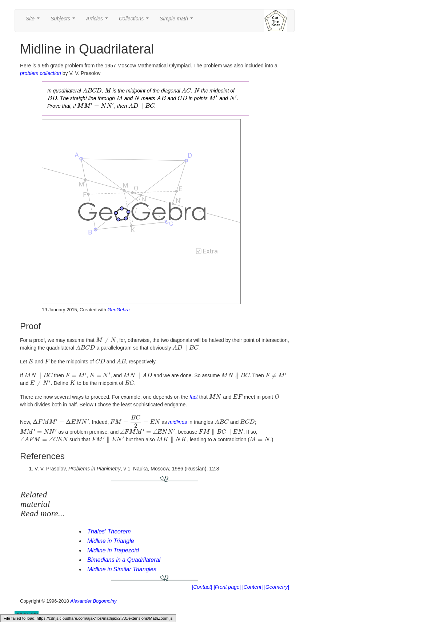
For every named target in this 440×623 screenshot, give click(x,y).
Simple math (178, 20)
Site (34, 20)
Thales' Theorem (109, 531)
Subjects (64, 20)
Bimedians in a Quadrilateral (123, 560)
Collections (135, 20)
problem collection (40, 73)
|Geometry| (276, 587)
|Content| (252, 587)
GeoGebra (119, 309)
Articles (98, 20)
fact (193, 397)
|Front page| (227, 587)
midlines (177, 422)
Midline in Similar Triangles (121, 569)
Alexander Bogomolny (93, 601)
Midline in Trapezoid (113, 550)
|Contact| (202, 587)
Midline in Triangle (110, 541)
